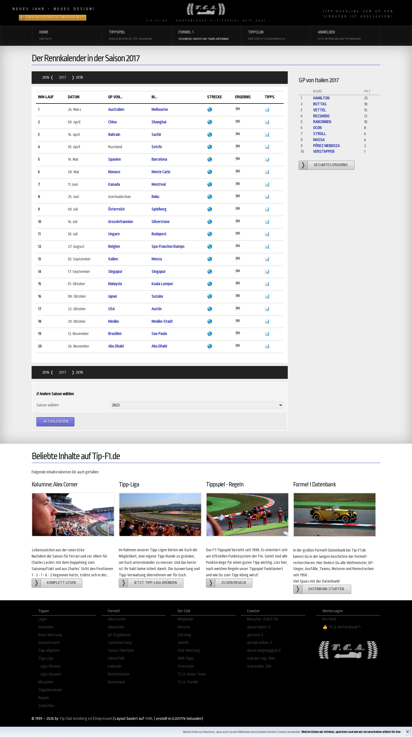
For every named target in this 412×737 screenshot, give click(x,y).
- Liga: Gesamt (49, 674)
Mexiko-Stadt (162, 321)
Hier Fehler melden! (55, 17)
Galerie (183, 642)
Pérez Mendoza (326, 146)
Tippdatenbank (50, 690)
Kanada (114, 184)
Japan (112, 296)
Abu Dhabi (116, 346)
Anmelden (46, 627)
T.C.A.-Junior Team (192, 674)
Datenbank (116, 682)
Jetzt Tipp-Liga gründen (155, 582)
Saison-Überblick (121, 650)
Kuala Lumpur (162, 284)
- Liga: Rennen (49, 666)
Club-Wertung (189, 650)
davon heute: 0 (258, 627)
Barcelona (159, 159)
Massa (319, 140)
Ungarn (114, 234)
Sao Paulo (159, 333)
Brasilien (115, 333)
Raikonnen (322, 122)
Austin (157, 309)
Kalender (115, 666)
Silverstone (160, 222)
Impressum (103, 718)
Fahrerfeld (116, 658)
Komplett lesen (61, 582)
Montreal (159, 184)
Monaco (114, 172)
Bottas (319, 104)
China (112, 122)
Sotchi (157, 147)
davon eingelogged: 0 (264, 650)
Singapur (115, 271)
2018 (79, 77)
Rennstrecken (118, 674)
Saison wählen (48, 405)
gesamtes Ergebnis (331, 165)
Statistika (46, 706)
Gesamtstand (48, 642)
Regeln (43, 698)
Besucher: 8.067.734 (262, 619)
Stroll (319, 134)
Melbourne (160, 109)
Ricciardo (321, 116)
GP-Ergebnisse (119, 635)
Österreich (116, 209)
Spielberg (159, 209)
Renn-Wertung (50, 635)
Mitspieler (46, 682)
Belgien (114, 246)
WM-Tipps (186, 658)
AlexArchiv (116, 627)
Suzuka (157, 296)
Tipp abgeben (49, 650)
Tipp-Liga (45, 658)
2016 (46, 77)
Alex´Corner (117, 619)
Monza (157, 259)
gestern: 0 (255, 635)
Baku (155, 196)
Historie (184, 627)
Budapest (159, 234)
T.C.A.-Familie (188, 682)
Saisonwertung (120, 642)
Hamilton (321, 98)
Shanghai (159, 122)
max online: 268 (259, 666)
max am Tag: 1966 (261, 658)
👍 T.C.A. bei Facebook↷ (341, 627)
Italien (113, 259)
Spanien (114, 159)
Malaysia (115, 284)
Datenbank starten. (326, 589)
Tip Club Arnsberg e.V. (76, 718)
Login (42, 619)
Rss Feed (329, 619)
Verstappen (323, 151)
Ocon (317, 128)
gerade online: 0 (259, 642)
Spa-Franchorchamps (168, 246)
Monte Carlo (161, 172)
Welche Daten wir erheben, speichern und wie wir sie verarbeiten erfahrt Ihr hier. (351, 732)
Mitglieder (186, 619)
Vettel (319, 110)
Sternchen (186, 666)
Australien (116, 109)
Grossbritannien (120, 222)
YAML (149, 718)
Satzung (184, 635)
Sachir (156, 134)
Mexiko (113, 321)
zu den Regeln (233, 582)
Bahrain (114, 134)
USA (111, 309)
